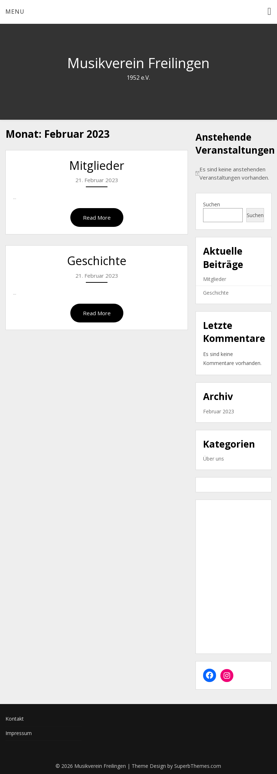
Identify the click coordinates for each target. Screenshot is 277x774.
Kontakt (14, 718)
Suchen (211, 204)
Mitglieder (96, 165)
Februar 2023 (218, 411)
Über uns (213, 458)
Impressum (18, 733)
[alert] (233, 173)
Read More (97, 217)
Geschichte (96, 260)
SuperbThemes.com (197, 765)
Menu (15, 12)
